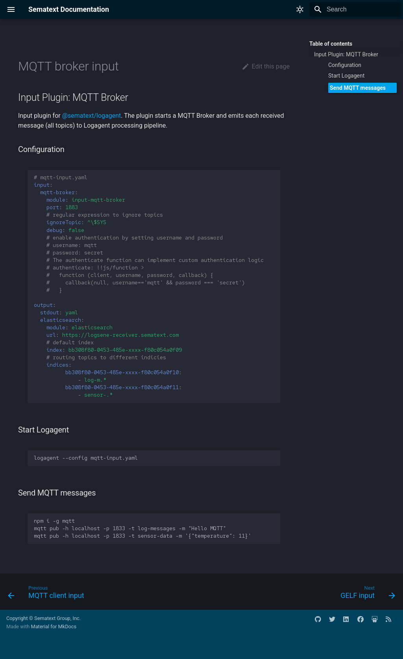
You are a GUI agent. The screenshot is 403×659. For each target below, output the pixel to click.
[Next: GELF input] (365, 594)
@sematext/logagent (91, 115)
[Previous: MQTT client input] (48, 594)
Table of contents (330, 44)
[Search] (355, 9)
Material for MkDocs (53, 626)
